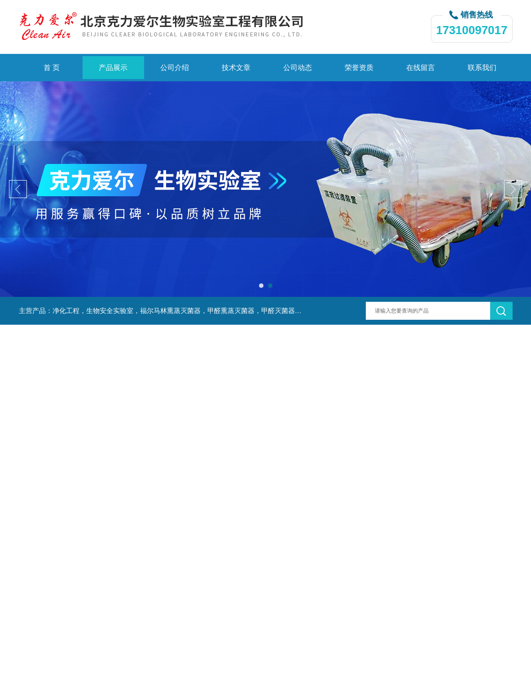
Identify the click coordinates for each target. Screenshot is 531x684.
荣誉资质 (359, 67)
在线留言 (420, 67)
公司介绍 (174, 67)
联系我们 (482, 67)
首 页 (52, 67)
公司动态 (297, 67)
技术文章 (236, 67)
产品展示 (113, 67)
